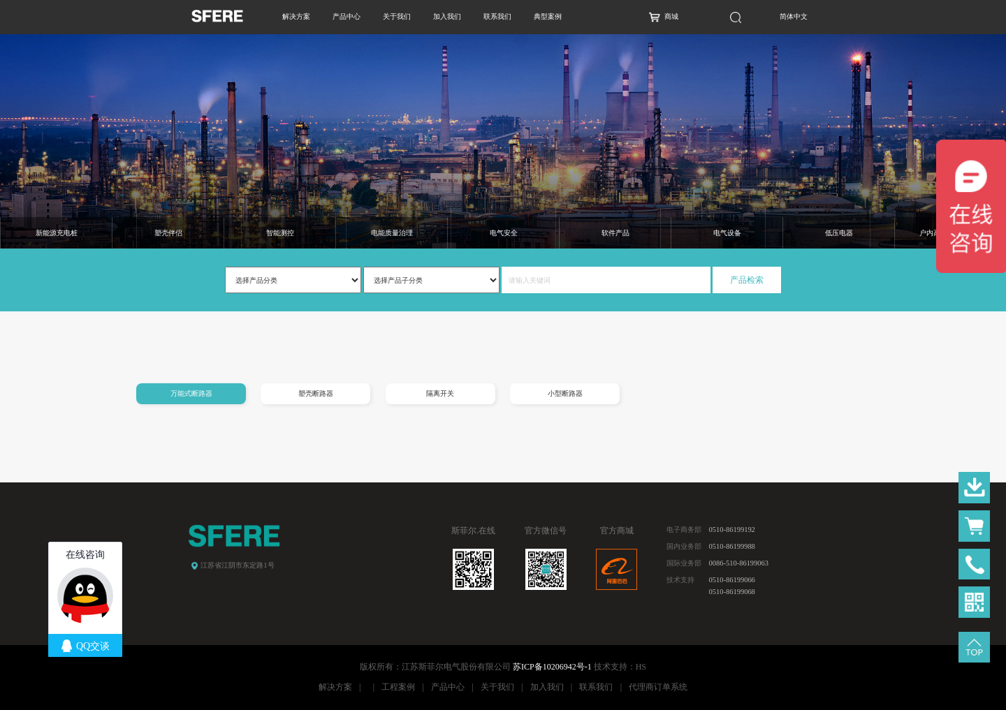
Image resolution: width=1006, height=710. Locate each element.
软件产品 (615, 233)
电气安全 (504, 233)
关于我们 (397, 16)
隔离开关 (440, 393)
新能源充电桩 (57, 233)
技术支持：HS (620, 667)
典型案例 (548, 16)
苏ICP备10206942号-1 (552, 667)
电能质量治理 (392, 233)
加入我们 (447, 16)
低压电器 (839, 233)
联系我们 (497, 16)
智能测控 (280, 233)
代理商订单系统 (658, 687)
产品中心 (346, 16)
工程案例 (398, 687)
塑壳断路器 (315, 393)
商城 (671, 16)
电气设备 (727, 233)
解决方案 (296, 16)
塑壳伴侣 (168, 233)
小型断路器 (565, 393)
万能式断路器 (191, 393)
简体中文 (794, 16)
